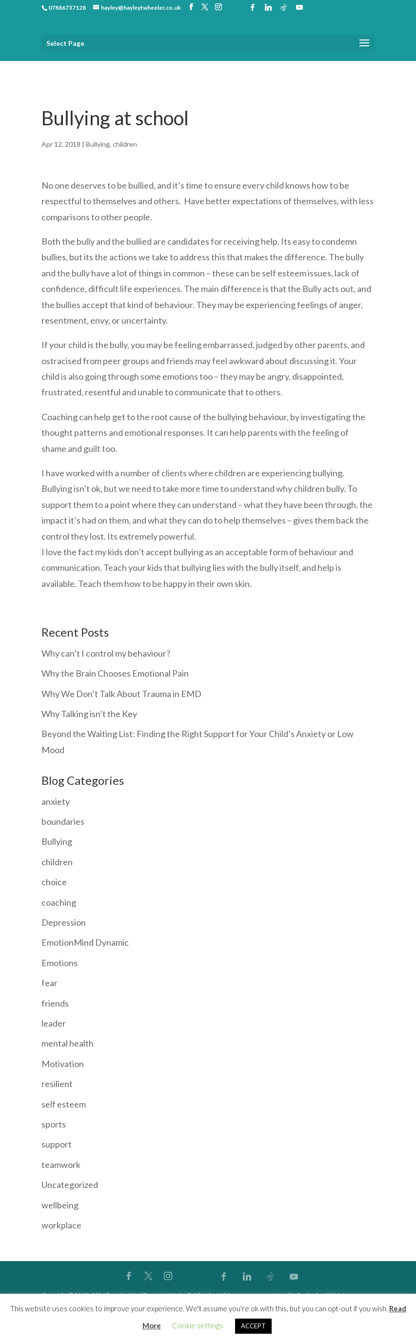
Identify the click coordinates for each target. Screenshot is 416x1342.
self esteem (63, 1104)
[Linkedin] (268, 7)
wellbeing (60, 1205)
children (125, 144)
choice (54, 881)
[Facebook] (252, 7)
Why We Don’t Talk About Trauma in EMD (121, 693)
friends (55, 1003)
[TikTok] (283, 7)
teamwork (60, 1164)
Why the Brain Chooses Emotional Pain (115, 673)
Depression (63, 922)
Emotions (59, 962)
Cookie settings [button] (197, 1325)
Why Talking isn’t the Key (89, 713)
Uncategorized (69, 1184)
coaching (58, 902)
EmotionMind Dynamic (85, 942)
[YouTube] (299, 7)
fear (49, 982)
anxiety (55, 801)
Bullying (98, 144)
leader (53, 1023)
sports (53, 1124)
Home (50, 68)
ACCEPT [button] (253, 1326)
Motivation (62, 1063)
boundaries (62, 821)
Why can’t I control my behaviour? (105, 653)
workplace (61, 1225)
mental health (67, 1043)
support (56, 1144)
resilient (57, 1083)
